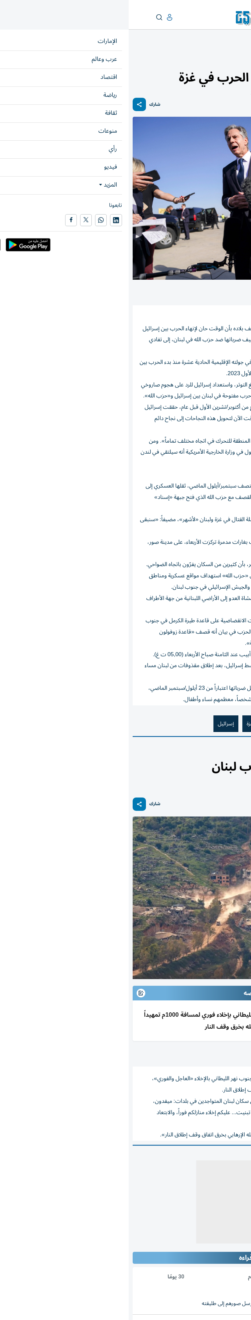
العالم (218, 59)
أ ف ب (239, 1053)
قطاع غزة (127, 723)
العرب (217, 753)
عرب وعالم (237, 59)
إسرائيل (97, 723)
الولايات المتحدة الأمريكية (176, 723)
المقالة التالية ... (230, 1154)
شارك (26, 104)
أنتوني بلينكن (229, 723)
